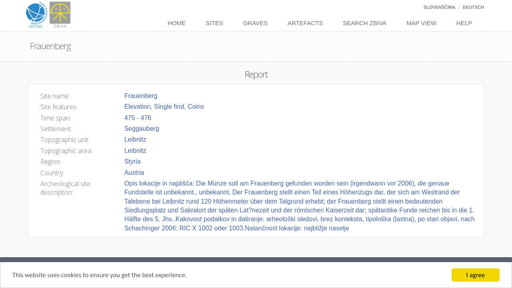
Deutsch (473, 7)
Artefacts (305, 23)
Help (464, 23)
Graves (255, 23)
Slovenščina (439, 7)
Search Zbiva (364, 23)
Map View (421, 23)
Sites (214, 23)
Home (177, 23)
